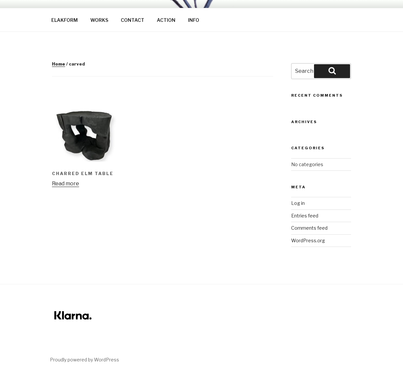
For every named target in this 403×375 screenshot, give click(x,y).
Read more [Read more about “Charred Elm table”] (65, 183)
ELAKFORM (64, 20)
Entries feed (304, 215)
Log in (298, 203)
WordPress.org (308, 240)
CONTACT (132, 20)
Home (58, 64)
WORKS (99, 20)
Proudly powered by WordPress (84, 359)
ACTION (166, 20)
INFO (193, 20)
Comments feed (309, 228)
